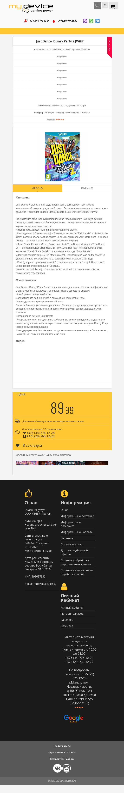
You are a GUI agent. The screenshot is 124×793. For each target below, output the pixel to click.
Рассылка (67, 634)
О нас (64, 511)
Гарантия (67, 541)
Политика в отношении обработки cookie (77, 577)
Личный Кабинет (72, 613)
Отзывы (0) (87, 188)
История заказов (72, 620)
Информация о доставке (77, 517)
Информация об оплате (77, 535)
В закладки (29, 446)
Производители (71, 548)
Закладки (67, 627)
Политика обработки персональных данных (76, 567)
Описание (37, 188)
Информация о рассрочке (71, 526)
